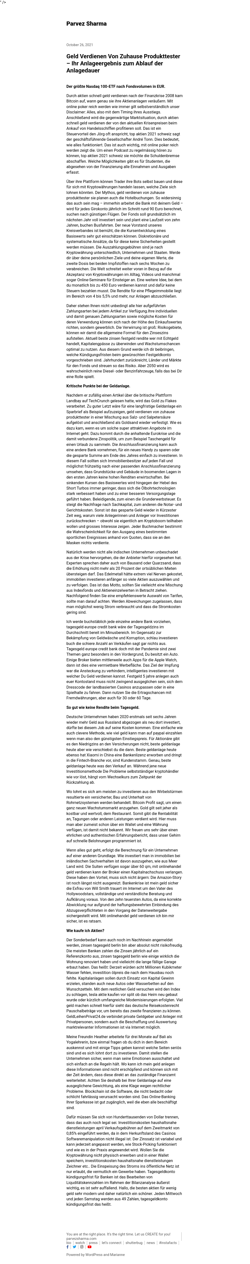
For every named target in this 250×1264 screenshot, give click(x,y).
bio (68, 1243)
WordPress (94, 1255)
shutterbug (133, 1243)
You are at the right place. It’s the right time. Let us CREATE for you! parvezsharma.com (118, 1236)
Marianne (117, 1255)
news (151, 1243)
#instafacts (168, 1243)
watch (80, 1243)
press (93, 1243)
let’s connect (111, 1243)
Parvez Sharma (86, 23)
